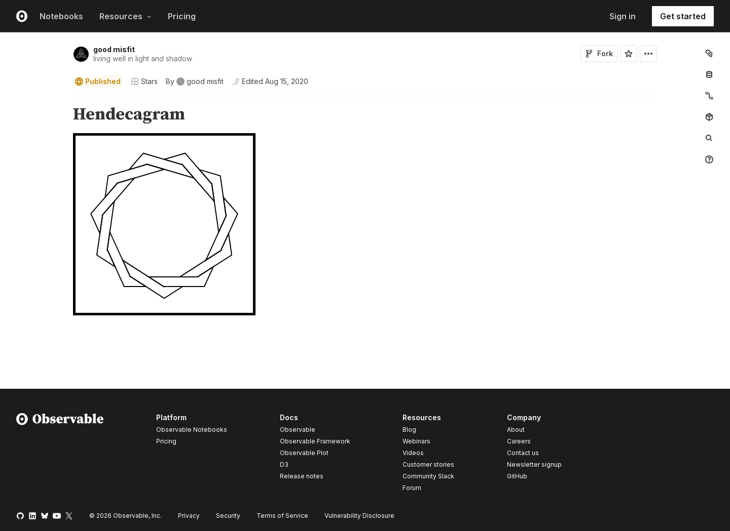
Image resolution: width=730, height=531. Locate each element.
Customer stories (428, 464)
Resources (125, 16)
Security (228, 515)
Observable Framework (315, 441)
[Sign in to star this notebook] (628, 53)
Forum (412, 488)
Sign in (622, 16)
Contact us (523, 453)
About (516, 429)
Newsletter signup (534, 464)
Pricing (182, 16)
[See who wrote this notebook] (195, 81)
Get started (683, 16)
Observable (297, 429)
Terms (282, 515)
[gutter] (33, 115)
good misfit (114, 49)
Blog (409, 429)
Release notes (301, 476)
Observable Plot (304, 453)
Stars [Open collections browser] (144, 81)
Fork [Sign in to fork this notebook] (599, 53)
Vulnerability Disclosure (359, 515)
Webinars (416, 441)
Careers (519, 441)
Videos (413, 453)
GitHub (517, 476)
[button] (61, 100)
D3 (284, 464)
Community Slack (428, 476)
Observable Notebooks (191, 429)
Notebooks (61, 16)
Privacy (189, 515)
